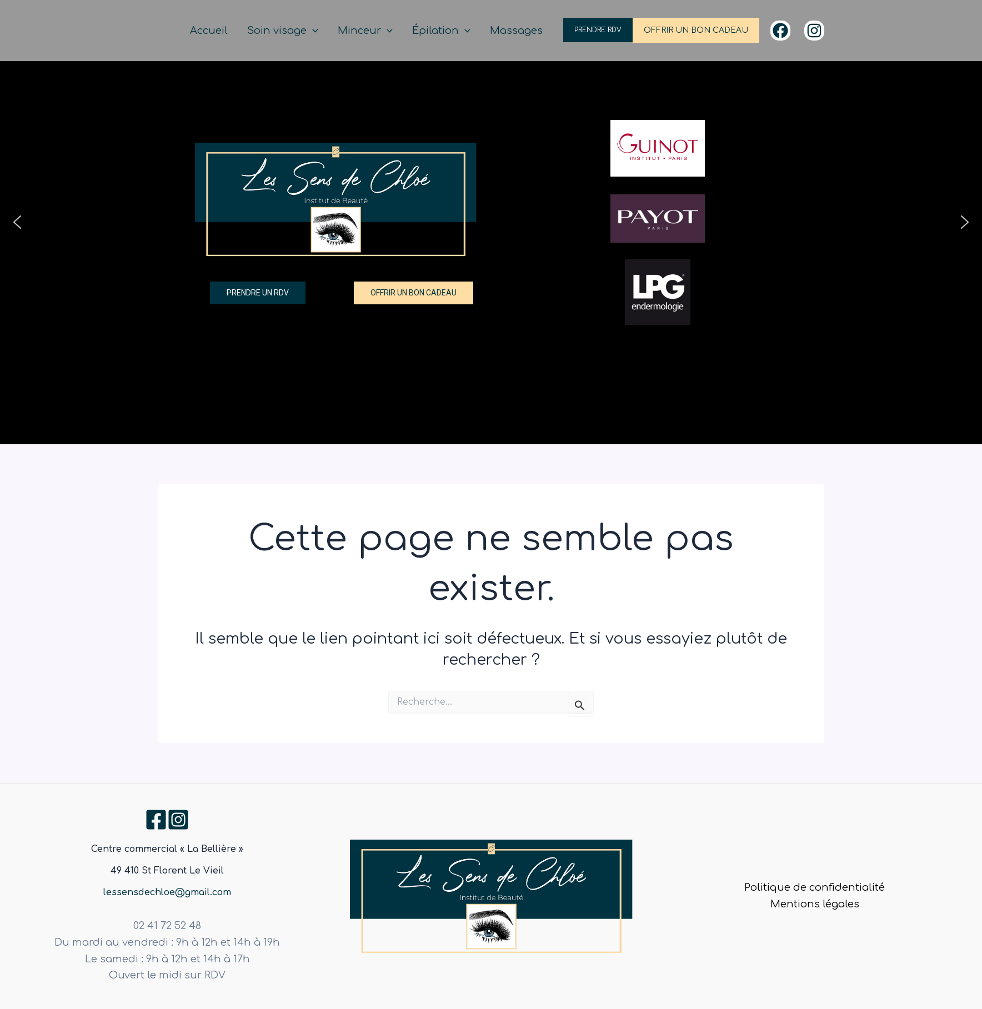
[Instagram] (814, 31)
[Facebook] (780, 31)
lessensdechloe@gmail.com (167, 892)
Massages (520, 30)
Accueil (246, 30)
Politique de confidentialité (814, 887)
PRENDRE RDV (598, 30)
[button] (17, 222)
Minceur (385, 31)
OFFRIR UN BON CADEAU (696, 30)
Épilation (453, 31)
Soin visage (312, 31)
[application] (342, 31)
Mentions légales (814, 904)
